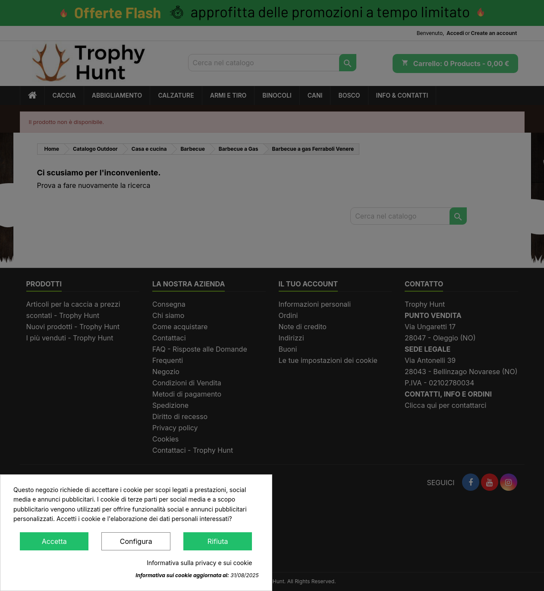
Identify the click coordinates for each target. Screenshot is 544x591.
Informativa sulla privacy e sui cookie (199, 562)
